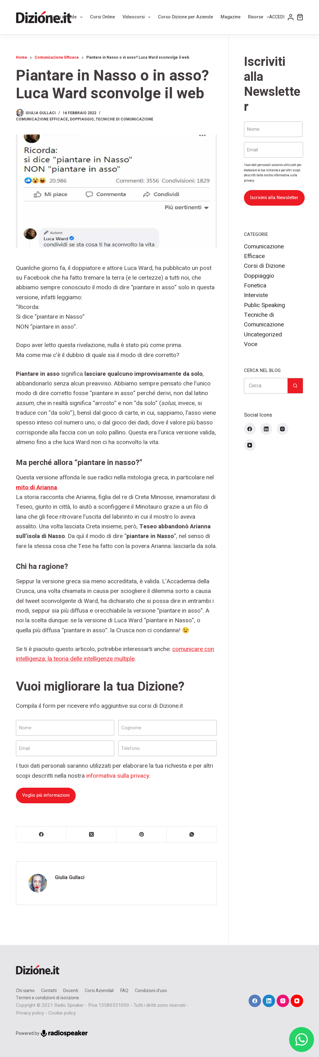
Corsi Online (102, 17)
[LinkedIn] (266, 429)
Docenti (70, 990)
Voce (250, 344)
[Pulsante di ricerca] (295, 386)
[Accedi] (281, 17)
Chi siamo (25, 990)
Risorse (260, 17)
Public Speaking (264, 305)
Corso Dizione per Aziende (185, 17)
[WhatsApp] (192, 835)
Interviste (256, 295)
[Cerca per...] (266, 386)
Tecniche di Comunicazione (124, 119)
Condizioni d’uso (151, 990)
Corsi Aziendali (99, 990)
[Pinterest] (142, 835)
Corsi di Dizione (264, 266)
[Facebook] (41, 835)
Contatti (49, 990)
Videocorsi (137, 17)
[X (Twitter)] (91, 835)
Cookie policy (62, 1013)
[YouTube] (250, 445)
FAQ (124, 990)
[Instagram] (282, 429)
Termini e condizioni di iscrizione (47, 998)
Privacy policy (30, 1013)
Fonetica (255, 285)
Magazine (230, 17)
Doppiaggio (82, 119)
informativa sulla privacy (117, 775)
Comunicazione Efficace (42, 119)
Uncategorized (263, 334)
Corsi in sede (67, 17)
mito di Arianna (36, 487)
